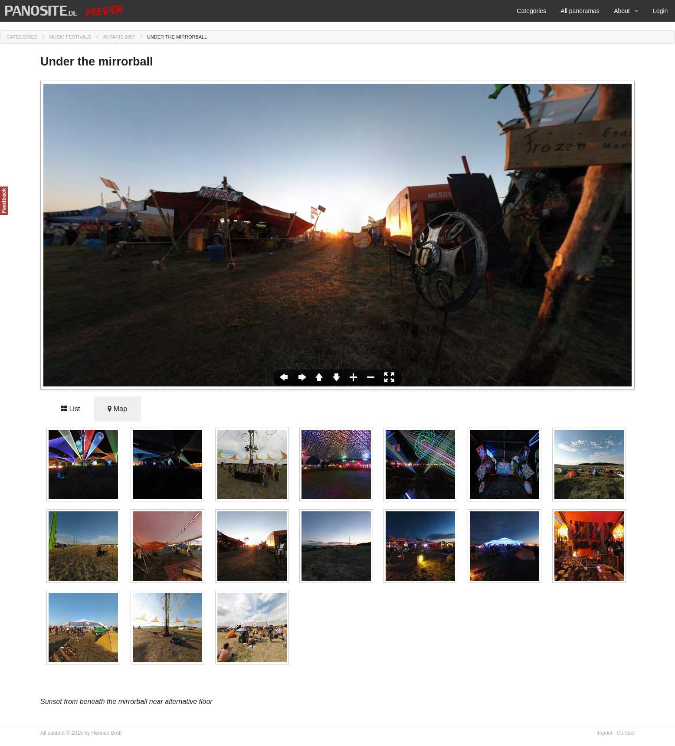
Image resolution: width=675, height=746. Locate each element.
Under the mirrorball (177, 36)
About (622, 10)
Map (117, 408)
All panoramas (580, 10)
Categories (531, 10)
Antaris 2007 (119, 36)
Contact (626, 733)
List (70, 408)
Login (660, 10)
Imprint (604, 733)
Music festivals (70, 36)
